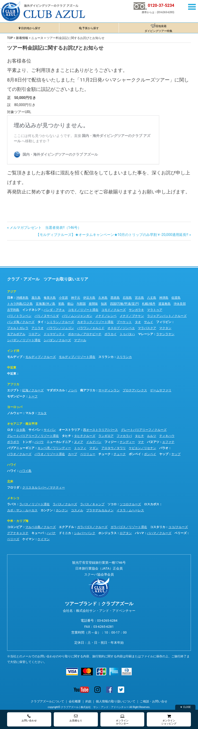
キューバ (37, 533)
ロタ (10, 430)
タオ (138, 322)
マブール (80, 340)
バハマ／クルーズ (159, 533)
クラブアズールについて (47, 701)
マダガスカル (56, 390)
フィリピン (163, 322)
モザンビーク (16, 396)
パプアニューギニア (20, 448)
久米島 (102, 297)
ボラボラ (13, 442)
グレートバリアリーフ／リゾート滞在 (33, 436)
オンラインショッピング (168, 719)
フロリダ (13, 487)
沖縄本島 (22, 297)
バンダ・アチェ (54, 310)
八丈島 (151, 297)
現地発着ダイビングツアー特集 (158, 29)
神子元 (75, 297)
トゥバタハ (127, 334)
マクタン (165, 328)
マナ (141, 442)
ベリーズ (180, 533)
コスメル (77, 510)
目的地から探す (31, 28)
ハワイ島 (25, 471)
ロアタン (126, 533)
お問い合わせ (29, 718)
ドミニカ (65, 533)
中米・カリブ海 (17, 521)
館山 (70, 304)
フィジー (110, 442)
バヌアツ (153, 442)
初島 (61, 304)
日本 (10, 297)
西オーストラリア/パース (100, 430)
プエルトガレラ (17, 328)
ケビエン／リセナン (142, 448)
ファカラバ (124, 436)
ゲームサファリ (160, 390)
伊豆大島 (89, 297)
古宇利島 (13, 310)
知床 (104, 304)
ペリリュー (87, 454)
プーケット (124, 322)
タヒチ (66, 436)
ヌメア (78, 442)
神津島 (163, 297)
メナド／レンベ (106, 316)
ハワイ (11, 465)
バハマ (139, 533)
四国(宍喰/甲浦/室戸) (124, 304)
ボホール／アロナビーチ (84, 334)
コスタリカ (157, 527)
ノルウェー (14, 413)
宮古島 (139, 297)
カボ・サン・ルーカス (22, 510)
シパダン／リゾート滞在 (24, 340)
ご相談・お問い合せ (153, 701)
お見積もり (75, 718)
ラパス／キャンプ (92, 504)
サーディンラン (109, 390)
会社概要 (75, 701)
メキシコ (13, 498)
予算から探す (90, 28)
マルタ (29, 413)
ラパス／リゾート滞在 (34, 504)
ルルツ (151, 436)
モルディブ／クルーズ (40, 357)
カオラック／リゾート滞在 (95, 322)
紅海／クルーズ (33, 390)
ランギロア (106, 436)
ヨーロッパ (14, 407)
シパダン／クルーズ (57, 340)
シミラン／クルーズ (60, 322)
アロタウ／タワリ (113, 448)
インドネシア (31, 310)
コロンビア (14, 527)
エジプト (13, 390)
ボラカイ (110, 334)
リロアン (34, 334)
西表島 (115, 297)
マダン (93, 448)
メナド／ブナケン (132, 316)
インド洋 (13, 351)
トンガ (26, 442)
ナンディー (127, 442)
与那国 (81, 304)
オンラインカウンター (122, 719)
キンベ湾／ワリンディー (54, 448)
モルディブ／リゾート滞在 (77, 357)
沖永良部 (180, 304)
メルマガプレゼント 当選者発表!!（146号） (45, 228)
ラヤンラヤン (165, 334)
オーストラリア (69, 430)
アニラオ (37, 328)
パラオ (163, 448)
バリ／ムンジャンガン (77, 316)
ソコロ (112, 504)
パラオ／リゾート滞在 (49, 454)
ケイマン (28, 539)
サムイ (148, 322)
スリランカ (106, 357)
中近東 (11, 367)
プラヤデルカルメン (100, 510)
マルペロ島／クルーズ (40, 527)
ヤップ (163, 454)
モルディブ (14, 357)
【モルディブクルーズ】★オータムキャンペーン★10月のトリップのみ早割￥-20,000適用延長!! (112, 235)
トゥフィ (80, 448)
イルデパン (93, 442)
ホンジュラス (107, 533)
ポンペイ (135, 454)
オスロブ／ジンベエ (121, 328)
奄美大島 (50, 297)
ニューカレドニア (59, 442)
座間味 (93, 304)
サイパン (34, 430)
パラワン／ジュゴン (60, 328)
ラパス (11, 504)
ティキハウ (166, 436)
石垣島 (127, 297)
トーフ (33, 396)
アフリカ (13, 384)
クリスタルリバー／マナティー (43, 487)
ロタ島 (20, 430)
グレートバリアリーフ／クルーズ (144, 430)
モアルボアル (16, 334)
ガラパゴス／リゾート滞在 (129, 527)
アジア (11, 291)
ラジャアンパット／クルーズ (167, 316)
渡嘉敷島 (164, 304)
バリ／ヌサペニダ (46, 316)
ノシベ (72, 390)
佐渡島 (176, 297)
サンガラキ (136, 310)
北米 (10, 481)
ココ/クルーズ (178, 527)
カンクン (47, 510)
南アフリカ (87, 390)
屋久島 (36, 297)
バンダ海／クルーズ (20, 322)
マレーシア (145, 334)
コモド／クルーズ (113, 310)
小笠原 (63, 297)
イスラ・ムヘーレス (130, 510)
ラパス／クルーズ (65, 504)
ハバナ (51, 533)
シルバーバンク (84, 533)
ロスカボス (151, 504)
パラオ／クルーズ (19, 454)
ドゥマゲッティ (54, 334)
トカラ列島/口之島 (20, 304)
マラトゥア (154, 310)
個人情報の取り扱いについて (115, 701)
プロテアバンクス (135, 390)
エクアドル (66, 527)
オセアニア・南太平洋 (22, 424)
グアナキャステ (17, 533)
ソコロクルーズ (130, 504)
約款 (88, 701)
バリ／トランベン (19, 316)
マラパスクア (147, 328)
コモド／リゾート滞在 (83, 310)
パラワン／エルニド (90, 328)
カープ (72, 454)
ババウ (39, 442)
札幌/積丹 (148, 304)
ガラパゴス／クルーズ (92, 527)
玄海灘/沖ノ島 (45, 304)
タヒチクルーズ (84, 436)
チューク (104, 454)
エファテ (168, 442)
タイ (41, 322)
